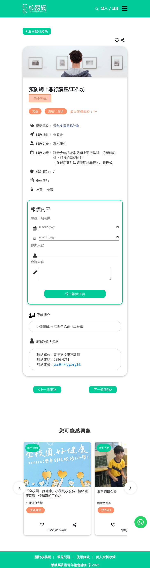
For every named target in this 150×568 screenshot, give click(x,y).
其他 (35, 111)
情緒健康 (35, 509)
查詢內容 (37, 261)
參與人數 (37, 244)
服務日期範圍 (41, 217)
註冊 (115, 8)
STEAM (106, 509)
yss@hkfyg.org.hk (67, 364)
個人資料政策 (105, 554)
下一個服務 (103, 389)
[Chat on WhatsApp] (140, 522)
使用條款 (83, 554)
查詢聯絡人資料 (44, 341)
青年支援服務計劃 (66, 125)
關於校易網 (43, 554)
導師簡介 (39, 314)
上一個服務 (47, 389)
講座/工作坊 (55, 111)
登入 (104, 8)
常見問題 (63, 554)
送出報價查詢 (75, 293)
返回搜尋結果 (37, 31)
